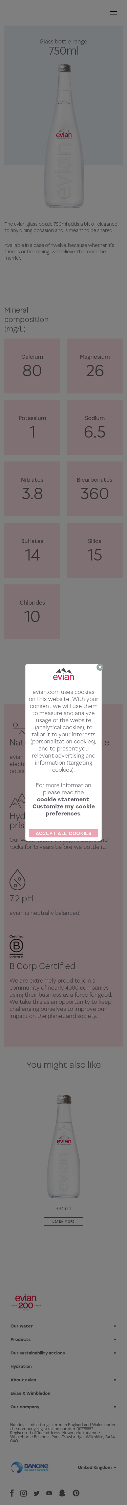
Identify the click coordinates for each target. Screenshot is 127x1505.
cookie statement (63, 799)
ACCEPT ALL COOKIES (63, 833)
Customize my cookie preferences (64, 810)
